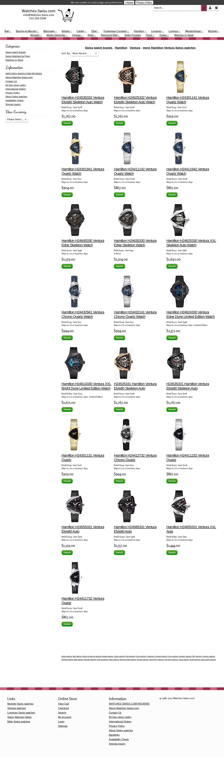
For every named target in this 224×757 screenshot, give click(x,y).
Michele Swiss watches (20, 703)
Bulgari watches (107, 656)
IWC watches (197, 656)
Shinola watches (143, 660)
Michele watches (67, 660)
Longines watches (208, 656)
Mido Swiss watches (18, 721)
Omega (76, 35)
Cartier (80, 31)
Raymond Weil (109, 35)
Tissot (149, 35)
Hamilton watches (185, 656)
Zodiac (163, 35)
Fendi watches (141, 656)
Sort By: (66, 53)
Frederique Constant (115, 31)
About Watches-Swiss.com (19, 77)
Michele (212, 31)
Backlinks (114, 735)
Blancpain (49, 31)
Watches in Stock (184, 35)
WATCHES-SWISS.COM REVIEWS (24, 73)
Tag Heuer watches (171, 660)
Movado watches (90, 660)
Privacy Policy (144, 2)
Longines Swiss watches (21, 712)
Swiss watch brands (98, 47)
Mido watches (79, 660)
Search (62, 712)
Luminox (173, 31)
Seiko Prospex (133, 35)
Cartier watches (119, 656)
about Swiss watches (208, 660)
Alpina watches (67, 656)
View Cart (63, 703)
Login (61, 721)
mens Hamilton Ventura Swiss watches (169, 47)
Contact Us (11, 81)
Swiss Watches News (19, 717)
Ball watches (77, 656)
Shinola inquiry (13, 104)
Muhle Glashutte (55, 35)
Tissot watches (183, 660)
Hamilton (139, 31)
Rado (91, 35)
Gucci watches (173, 656)
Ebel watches (130, 656)
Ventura (135, 47)
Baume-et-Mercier (26, 31)
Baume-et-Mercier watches (91, 656)
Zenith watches (195, 660)
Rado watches (114, 660)
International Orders (16, 89)
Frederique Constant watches (157, 656)
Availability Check (15, 100)
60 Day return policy (16, 85)
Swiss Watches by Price (18, 56)
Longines (156, 31)
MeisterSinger (193, 31)
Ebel (93, 31)
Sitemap (62, 726)
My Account (64, 717)
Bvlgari (66, 31)
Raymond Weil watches (128, 660)
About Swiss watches (16, 96)
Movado (34, 35)
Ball (7, 31)
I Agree (129, 2)
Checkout (63, 708)
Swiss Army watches (156, 660)
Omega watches (102, 660)
